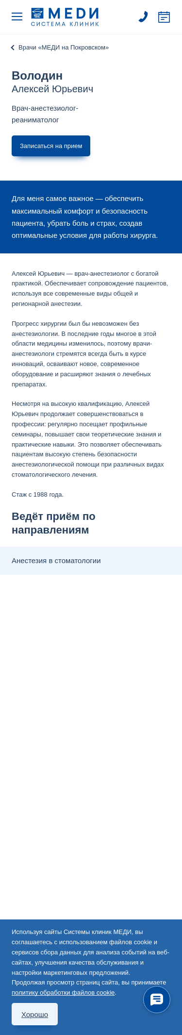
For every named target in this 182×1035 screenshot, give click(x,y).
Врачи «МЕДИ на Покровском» (63, 47)
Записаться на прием (164, 17)
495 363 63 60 (143, 17)
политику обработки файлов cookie (63, 992)
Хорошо (34, 1014)
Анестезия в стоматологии (56, 560)
